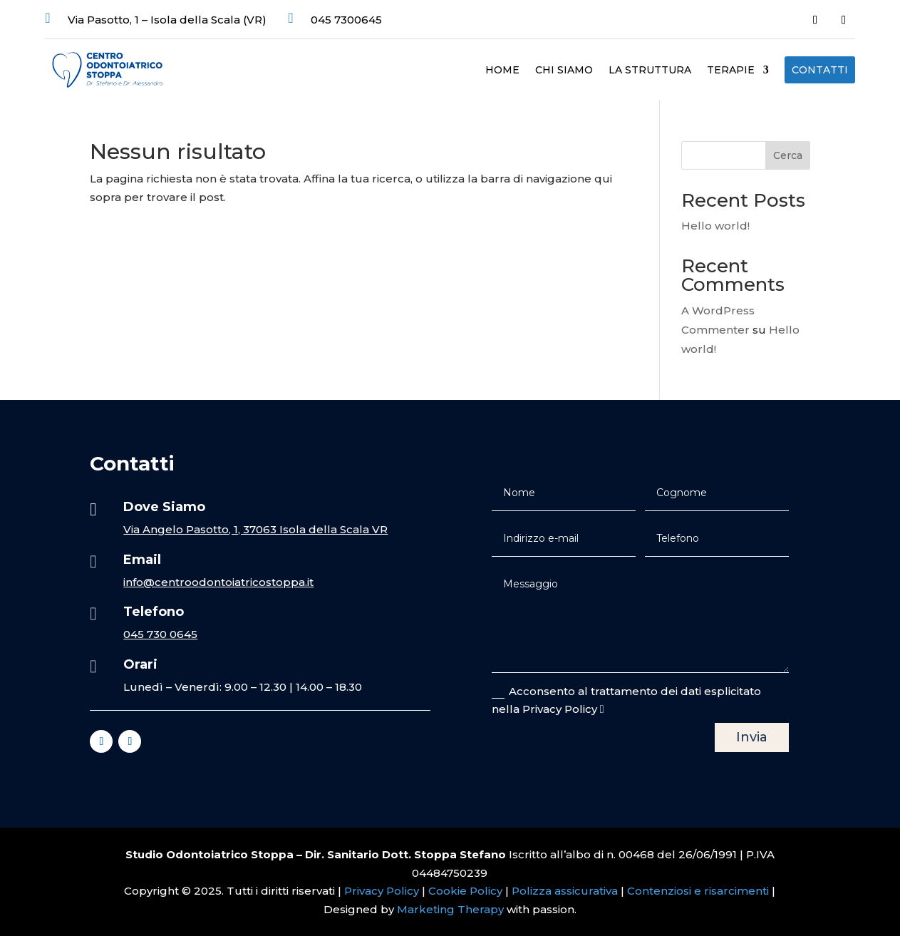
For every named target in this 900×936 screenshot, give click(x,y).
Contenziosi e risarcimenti (698, 891)
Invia (751, 737)
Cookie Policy (465, 891)
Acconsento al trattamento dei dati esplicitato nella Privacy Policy (626, 700)
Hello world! (715, 225)
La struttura (650, 70)
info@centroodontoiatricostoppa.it (218, 582)
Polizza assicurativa (565, 891)
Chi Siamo (564, 70)
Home (502, 70)
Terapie (731, 70)
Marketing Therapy (450, 909)
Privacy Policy (383, 891)
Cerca (787, 155)
